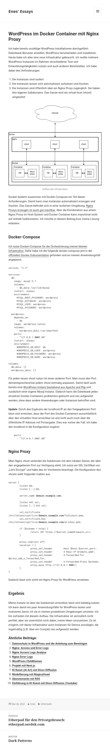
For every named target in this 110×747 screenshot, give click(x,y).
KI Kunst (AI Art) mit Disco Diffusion (34, 670)
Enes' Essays (20, 11)
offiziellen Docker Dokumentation (28, 255)
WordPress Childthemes (27, 661)
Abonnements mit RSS (26, 678)
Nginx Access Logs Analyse (29, 652)
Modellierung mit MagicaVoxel (31, 674)
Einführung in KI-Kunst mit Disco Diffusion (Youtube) (44, 683)
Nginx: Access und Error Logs (30, 648)
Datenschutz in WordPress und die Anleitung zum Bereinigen (49, 643)
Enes (32, 704)
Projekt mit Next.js (23, 665)
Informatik (46, 704)
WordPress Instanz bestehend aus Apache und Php (54, 387)
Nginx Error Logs (22, 656)
